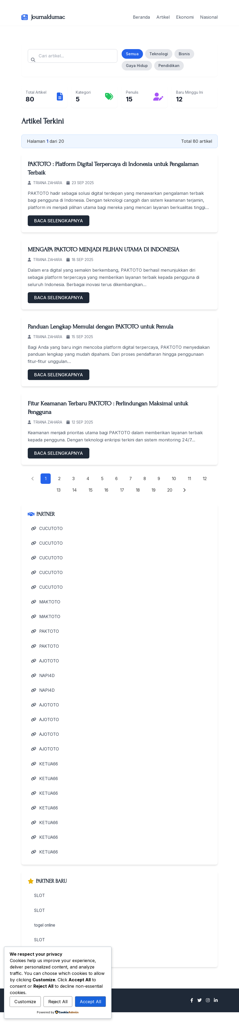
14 (73, 490)
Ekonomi (185, 17)
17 (122, 490)
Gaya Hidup (137, 65)
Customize (25, 1001)
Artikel (163, 17)
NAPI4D (44, 680)
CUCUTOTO (48, 529)
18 (138, 490)
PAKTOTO (46, 635)
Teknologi (158, 54)
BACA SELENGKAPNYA (58, 220)
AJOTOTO (46, 665)
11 (190, 478)
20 (171, 490)
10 (174, 478)
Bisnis (184, 54)
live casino (44, 966)
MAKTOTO (46, 605)
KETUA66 (45, 771)
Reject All (57, 1001)
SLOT (39, 905)
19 (154, 490)
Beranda (141, 17)
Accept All (90, 1001)
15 (89, 490)
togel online (45, 936)
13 (57, 490)
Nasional (209, 17)
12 (206, 478)
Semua (132, 54)
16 (105, 490)
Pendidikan (169, 65)
